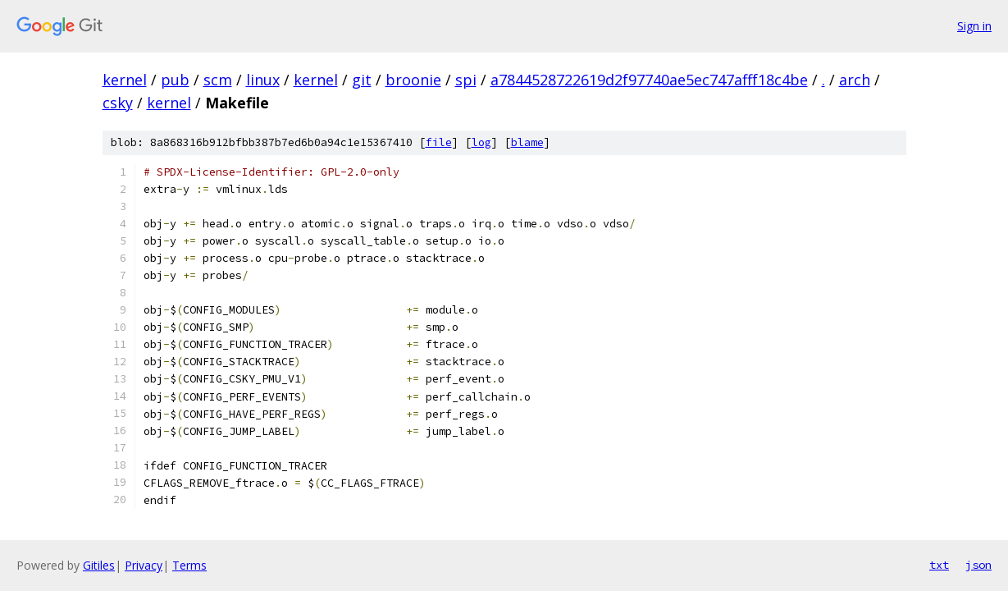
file (439, 142)
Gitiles (99, 565)
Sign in (974, 26)
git (362, 79)
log (481, 142)
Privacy (143, 565)
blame (527, 142)
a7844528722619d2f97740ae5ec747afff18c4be (649, 79)
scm (217, 79)
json (978, 564)
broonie (413, 79)
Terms (189, 565)
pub (175, 79)
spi (466, 79)
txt (939, 564)
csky (118, 102)
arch (854, 79)
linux (263, 79)
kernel (125, 79)
